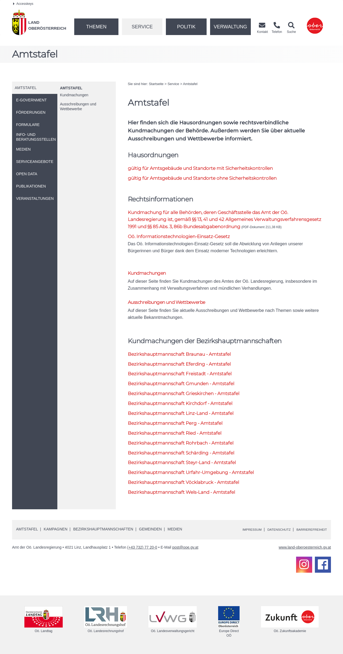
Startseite (156, 84)
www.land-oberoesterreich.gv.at (305, 550)
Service (142, 26)
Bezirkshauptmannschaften (103, 531)
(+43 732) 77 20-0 (142, 550)
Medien (174, 531)
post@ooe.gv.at (185, 550)
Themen (96, 26)
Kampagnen (55, 531)
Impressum (240, 532)
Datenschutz (271, 532)
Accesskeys (23, 4)
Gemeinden (150, 531)
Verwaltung (230, 26)
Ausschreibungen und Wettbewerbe (78, 106)
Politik (186, 26)
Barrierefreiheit (309, 532)
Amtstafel (71, 88)
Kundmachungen (74, 95)
